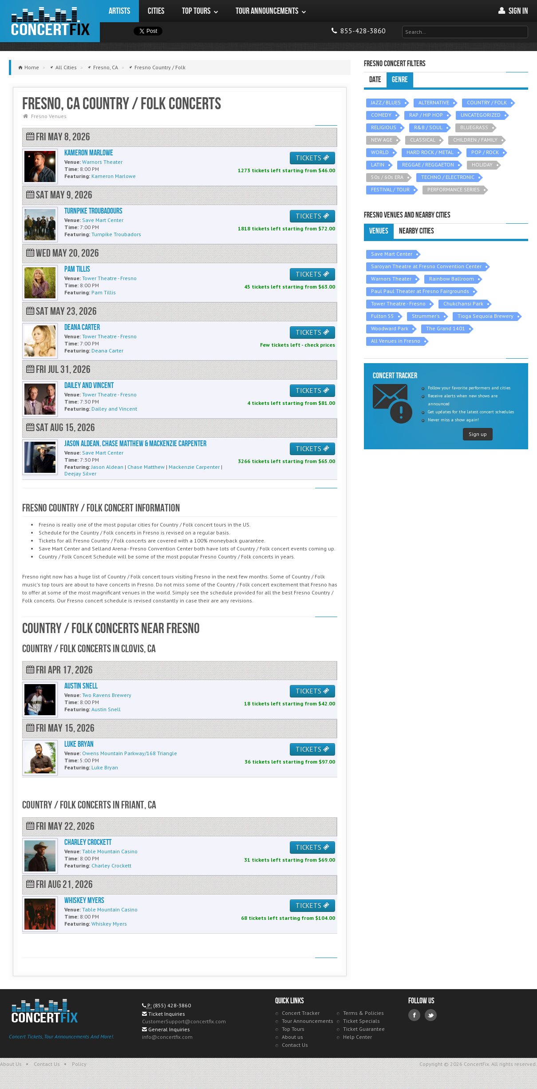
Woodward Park (389, 328)
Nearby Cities (416, 231)
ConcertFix (50, 21)
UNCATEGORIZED (481, 114)
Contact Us (295, 1044)
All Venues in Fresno (395, 340)
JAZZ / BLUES (386, 102)
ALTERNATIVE (434, 102)
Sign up (478, 434)
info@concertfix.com (167, 1037)
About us (292, 1037)
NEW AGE (381, 139)
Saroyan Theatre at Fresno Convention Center (426, 266)
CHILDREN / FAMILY (475, 139)
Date (375, 79)
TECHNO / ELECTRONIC (447, 177)
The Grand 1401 (445, 328)
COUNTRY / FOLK (487, 102)
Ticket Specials (361, 1021)
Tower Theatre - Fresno (398, 303)
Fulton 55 (382, 316)
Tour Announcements (307, 1021)
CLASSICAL (422, 139)
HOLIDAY (482, 164)
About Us (11, 1064)
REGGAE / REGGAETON (428, 164)
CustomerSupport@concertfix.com (184, 1021)
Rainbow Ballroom (451, 278)
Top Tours (293, 1029)
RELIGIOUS (383, 127)
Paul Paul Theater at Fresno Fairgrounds (420, 291)
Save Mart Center (391, 253)
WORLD (380, 152)
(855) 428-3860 (172, 1005)
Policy (79, 1064)
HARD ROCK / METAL (430, 152)
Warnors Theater (391, 278)
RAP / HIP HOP (426, 114)
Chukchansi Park (463, 303)
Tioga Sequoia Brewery (485, 316)
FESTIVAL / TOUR (390, 189)
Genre (400, 79)
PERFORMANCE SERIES (453, 189)
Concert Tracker (301, 1013)
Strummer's (426, 316)
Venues (378, 231)
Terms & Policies (363, 1013)
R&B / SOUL (428, 127)
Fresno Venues (49, 116)
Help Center (357, 1037)
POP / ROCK (485, 152)
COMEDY (381, 114)
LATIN (377, 164)
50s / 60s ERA (387, 177)
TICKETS (312, 158)
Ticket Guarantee (364, 1029)
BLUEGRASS (474, 127)
